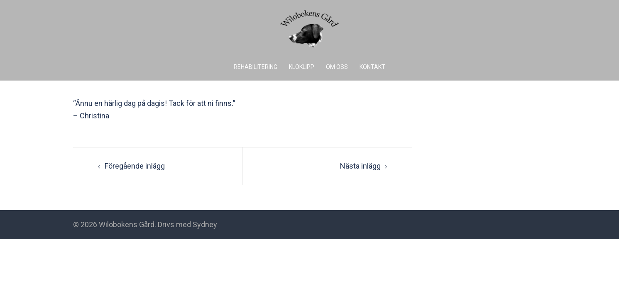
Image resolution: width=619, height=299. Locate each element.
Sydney (205, 224)
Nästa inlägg (360, 166)
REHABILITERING (255, 67)
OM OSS (337, 67)
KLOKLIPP (301, 67)
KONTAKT (372, 67)
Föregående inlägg (135, 166)
